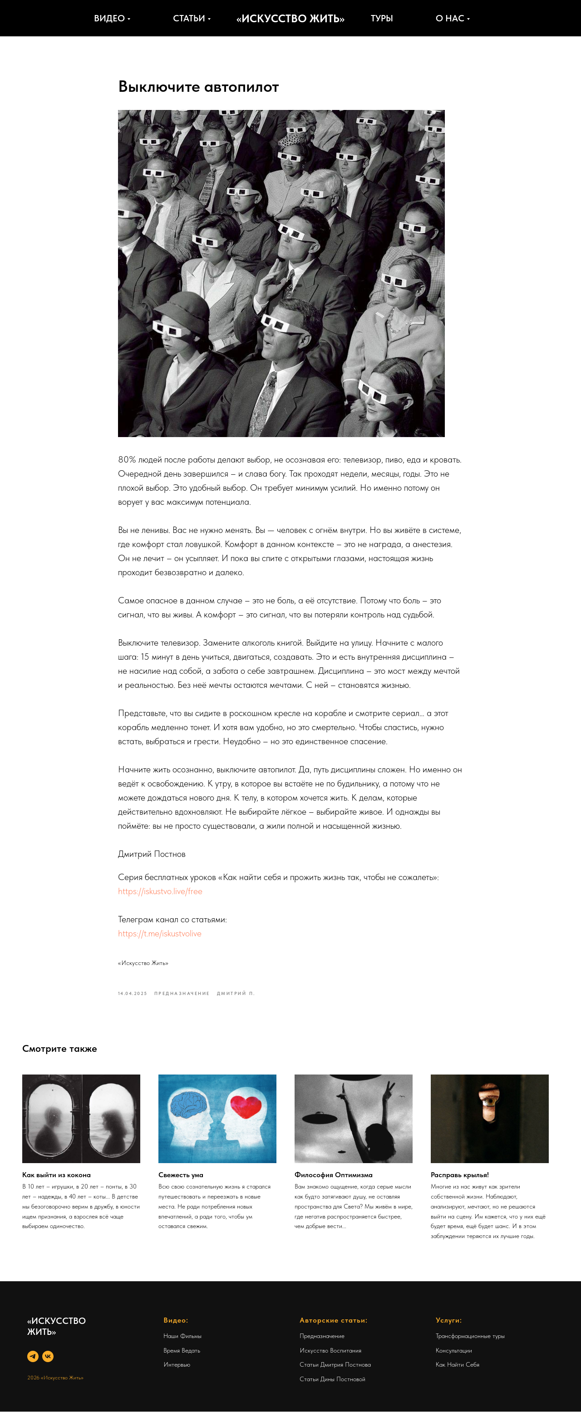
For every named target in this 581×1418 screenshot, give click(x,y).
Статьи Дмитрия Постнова (335, 1371)
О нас (450, 18)
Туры (382, 18)
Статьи (189, 18)
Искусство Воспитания (330, 1356)
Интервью (176, 1371)
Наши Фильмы (182, 1342)
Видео (109, 18)
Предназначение (322, 1342)
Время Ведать (181, 1356)
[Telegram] (33, 1362)
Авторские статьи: (334, 1326)
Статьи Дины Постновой (332, 1385)
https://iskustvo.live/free (160, 894)
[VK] (48, 1362)
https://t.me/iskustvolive (160, 936)
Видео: (175, 1326)
